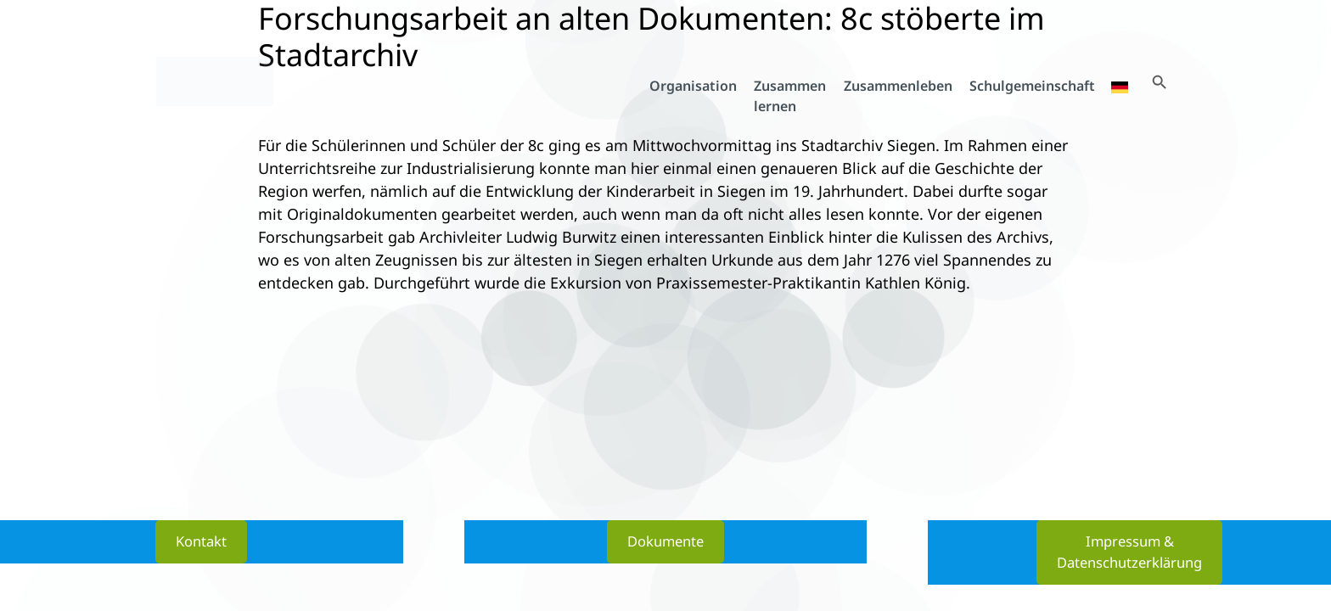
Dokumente (665, 538)
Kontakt (201, 538)
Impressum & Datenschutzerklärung (1130, 549)
